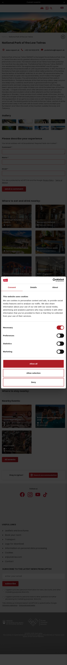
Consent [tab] (12, 287)
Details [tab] (33, 287)
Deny (33, 382)
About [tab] (55, 287)
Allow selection (33, 373)
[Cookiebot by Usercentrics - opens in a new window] (52, 280)
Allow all (34, 364)
